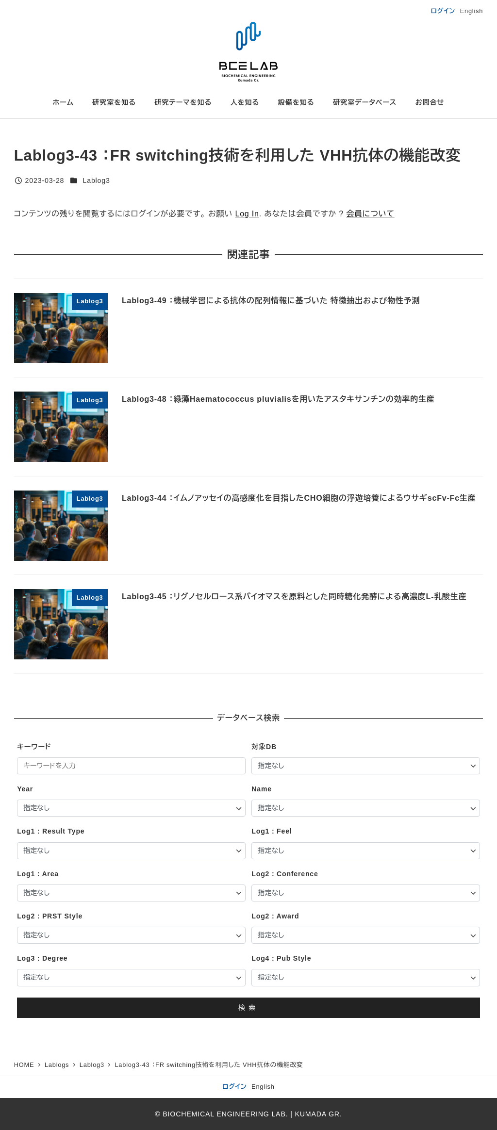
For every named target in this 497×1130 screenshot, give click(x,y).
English (471, 11)
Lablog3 (96, 180)
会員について (370, 214)
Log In (247, 214)
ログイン (443, 11)
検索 (248, 1008)
